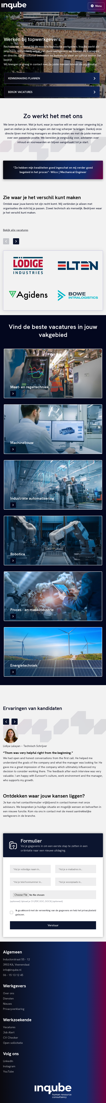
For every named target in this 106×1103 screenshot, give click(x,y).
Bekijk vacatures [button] (52, 92)
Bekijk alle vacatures (15, 230)
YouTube (8, 1071)
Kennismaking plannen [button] (52, 78)
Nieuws (7, 1003)
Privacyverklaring (13, 1009)
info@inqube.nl (12, 970)
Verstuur (53, 925)
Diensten (8, 998)
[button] (6, 241)
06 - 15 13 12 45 (13, 975)
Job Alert (8, 1032)
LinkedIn (8, 1061)
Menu (96, 6)
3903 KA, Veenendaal (16, 964)
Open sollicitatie (13, 1043)
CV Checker (10, 1037)
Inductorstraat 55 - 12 (16, 959)
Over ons (8, 993)
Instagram (9, 1066)
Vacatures (9, 1027)
